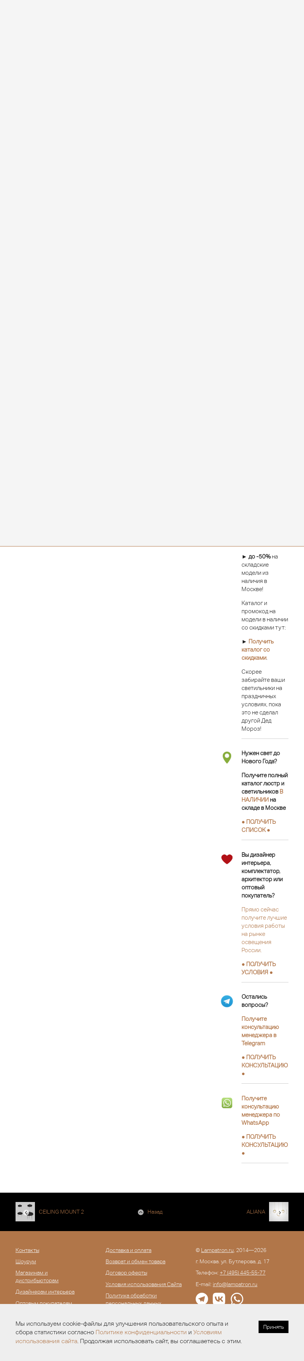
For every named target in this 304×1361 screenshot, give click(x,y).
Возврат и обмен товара (135, 1261)
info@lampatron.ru (235, 1284)
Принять (273, 1327)
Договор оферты (126, 1272)
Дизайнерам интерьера (45, 1291)
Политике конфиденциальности (141, 1332)
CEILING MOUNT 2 (61, 1212)
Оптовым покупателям (44, 1303)
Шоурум (26, 1261)
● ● (264, 1065)
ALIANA (256, 1212)
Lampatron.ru (217, 1250)
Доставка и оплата (128, 1250)
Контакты (27, 1250)
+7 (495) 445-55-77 (243, 1272)
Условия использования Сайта (144, 1284)
